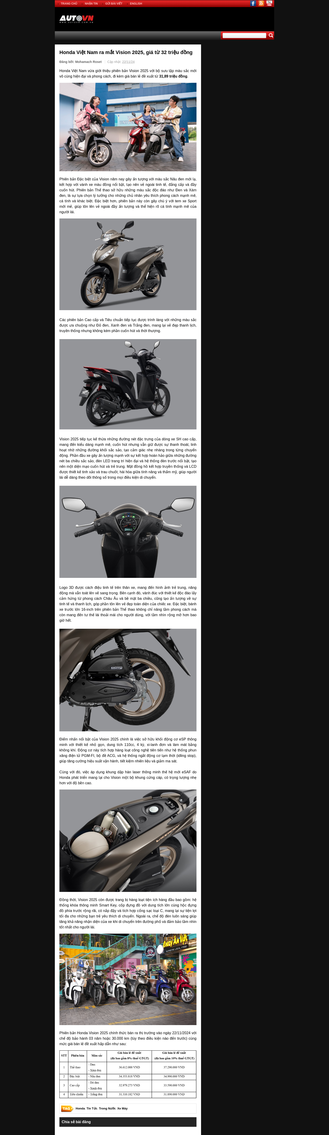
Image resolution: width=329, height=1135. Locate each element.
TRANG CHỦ (69, 3)
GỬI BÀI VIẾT (113, 3)
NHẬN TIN (91, 3)
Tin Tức (92, 1108)
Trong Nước (107, 1108)
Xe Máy (122, 1108)
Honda (80, 1108)
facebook (253, 3)
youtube (269, 3)
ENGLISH (136, 3)
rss (261, 3)
